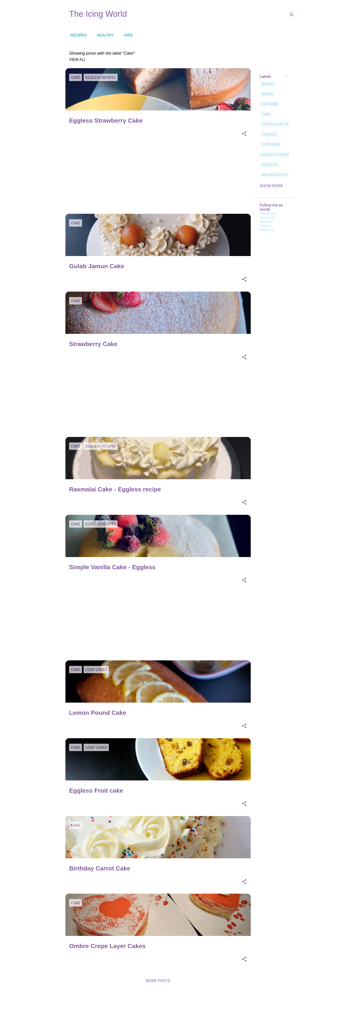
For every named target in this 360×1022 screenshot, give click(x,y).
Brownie (270, 104)
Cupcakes (271, 144)
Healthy (103, 35)
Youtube (266, 222)
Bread (267, 94)
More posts (158, 981)
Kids (127, 35)
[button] (244, 134)
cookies (269, 134)
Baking (268, 84)
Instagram (268, 213)
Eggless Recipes (277, 154)
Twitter (265, 226)
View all (77, 60)
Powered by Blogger (180, 997)
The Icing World (98, 14)
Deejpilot (191, 1006)
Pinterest (267, 230)
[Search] (292, 14)
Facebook (267, 217)
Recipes (77, 35)
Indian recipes (275, 175)
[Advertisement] (156, 178)
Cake (266, 114)
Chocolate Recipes (280, 124)
